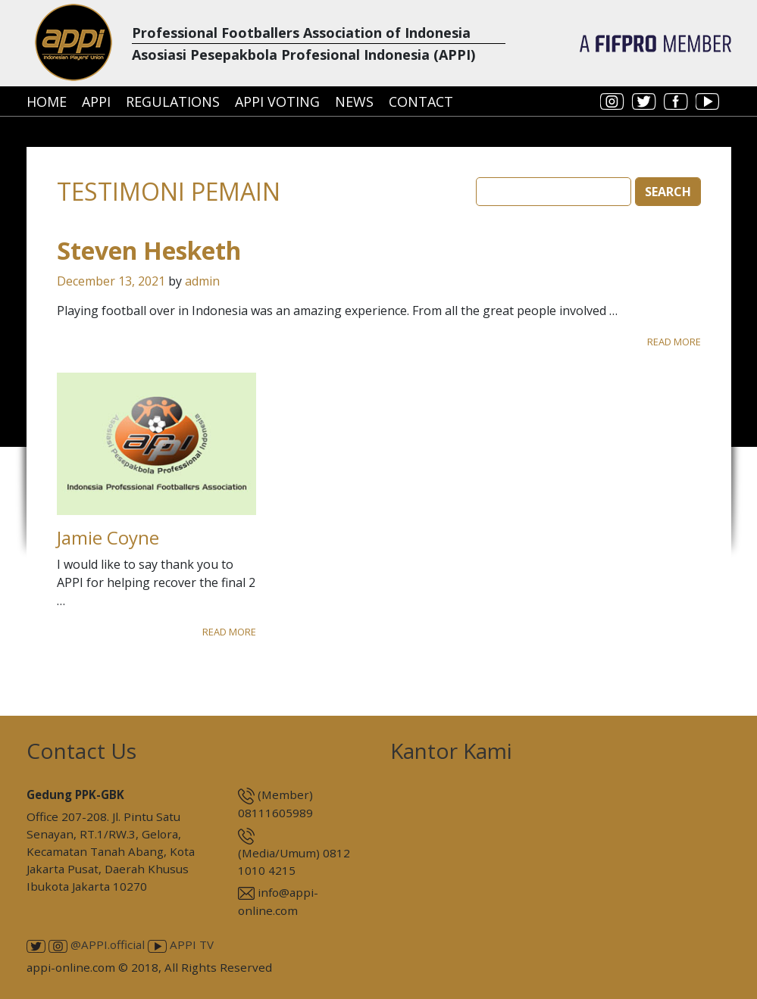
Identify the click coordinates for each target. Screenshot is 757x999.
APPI (96, 101)
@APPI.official (96, 944)
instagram (612, 101)
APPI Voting (277, 101)
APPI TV (181, 944)
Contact (421, 101)
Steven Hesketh (149, 250)
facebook (676, 101)
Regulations (173, 101)
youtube (708, 101)
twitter (644, 101)
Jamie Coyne (108, 537)
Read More (674, 341)
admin (202, 281)
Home (47, 101)
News (354, 101)
